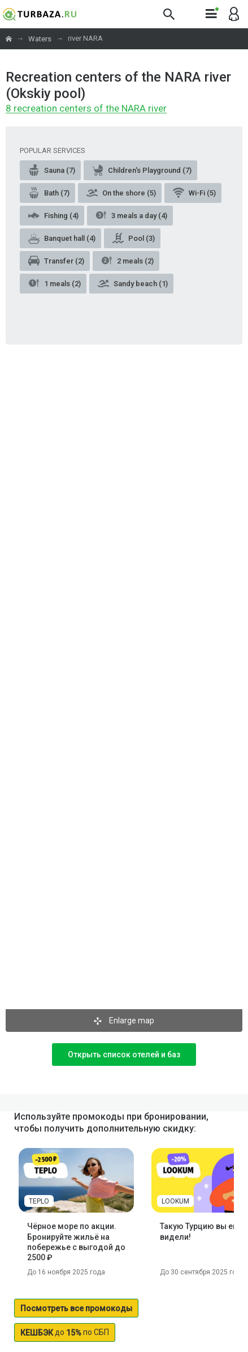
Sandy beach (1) (133, 283)
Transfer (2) (56, 260)
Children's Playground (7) (142, 170)
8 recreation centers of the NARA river (86, 108)
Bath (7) (48, 192)
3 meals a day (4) (131, 215)
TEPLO (39, 1201)
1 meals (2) (54, 283)
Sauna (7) (51, 170)
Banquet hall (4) (61, 238)
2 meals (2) (127, 260)
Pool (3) (133, 238)
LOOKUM (175, 1201)
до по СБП (64, 1332)
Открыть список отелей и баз (124, 1054)
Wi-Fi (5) (194, 192)
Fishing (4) (53, 215)
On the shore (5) (121, 192)
